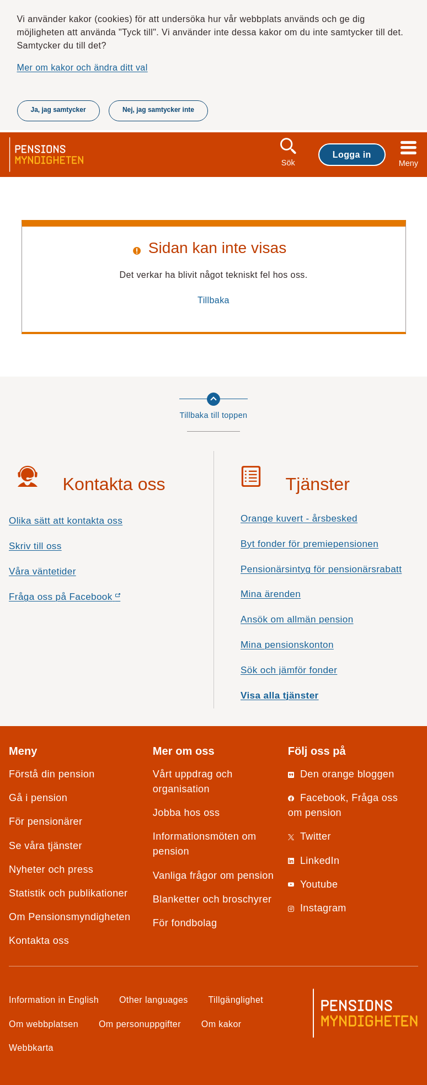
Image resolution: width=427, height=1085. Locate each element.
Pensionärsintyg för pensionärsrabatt (321, 569)
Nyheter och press (51, 869)
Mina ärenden (271, 594)
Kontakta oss (39, 940)
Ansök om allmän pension (297, 619)
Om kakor (221, 1024)
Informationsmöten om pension (205, 844)
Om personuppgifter (140, 1024)
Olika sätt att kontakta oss (65, 520)
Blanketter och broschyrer (212, 899)
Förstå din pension (52, 774)
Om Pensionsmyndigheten (69, 916)
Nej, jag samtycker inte (158, 110)
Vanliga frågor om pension (213, 875)
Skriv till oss (35, 546)
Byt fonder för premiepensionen (309, 544)
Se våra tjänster (45, 845)
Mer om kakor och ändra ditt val (82, 67)
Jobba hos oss (186, 812)
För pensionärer (45, 821)
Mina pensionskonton (287, 645)
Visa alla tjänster (280, 695)
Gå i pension (38, 797)
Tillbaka (213, 300)
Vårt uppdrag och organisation (193, 781)
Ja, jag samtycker (58, 110)
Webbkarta (31, 1047)
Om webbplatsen (43, 1024)
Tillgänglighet (236, 1000)
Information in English (54, 1000)
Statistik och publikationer (68, 893)
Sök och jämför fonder (289, 670)
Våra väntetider (42, 571)
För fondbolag (185, 922)
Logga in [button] (352, 154)
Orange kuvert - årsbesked (299, 518)
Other (153, 1000)
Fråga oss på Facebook (84, 599)
